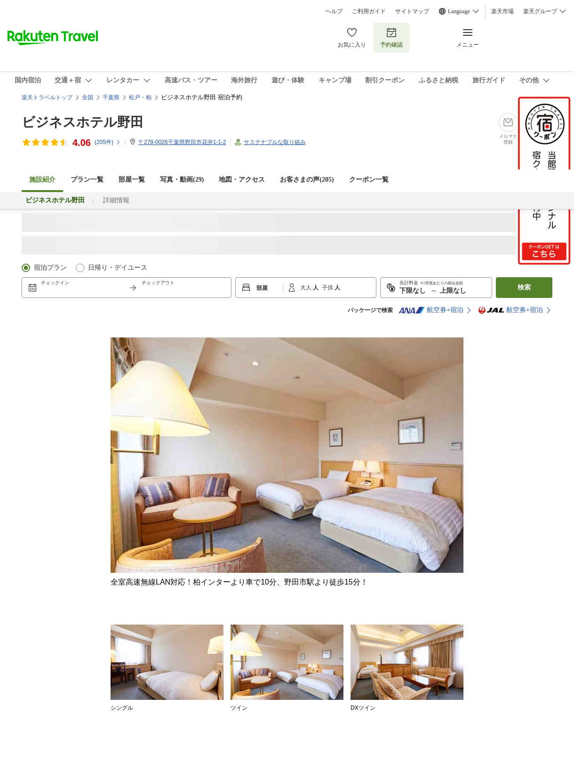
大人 (306, 287)
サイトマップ (412, 11)
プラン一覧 (87, 179)
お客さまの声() (307, 179)
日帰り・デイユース (117, 267)
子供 (328, 287)
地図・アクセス (242, 179)
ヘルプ (334, 11)
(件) (108, 142)
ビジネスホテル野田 (83, 122)
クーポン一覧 (369, 179)
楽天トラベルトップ (47, 97)
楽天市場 (502, 11)
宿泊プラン (50, 267)
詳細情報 (116, 200)
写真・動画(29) (182, 179)
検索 (524, 287)
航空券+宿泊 (431, 310)
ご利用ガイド (369, 11)
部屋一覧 (132, 179)
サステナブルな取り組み (275, 142)
